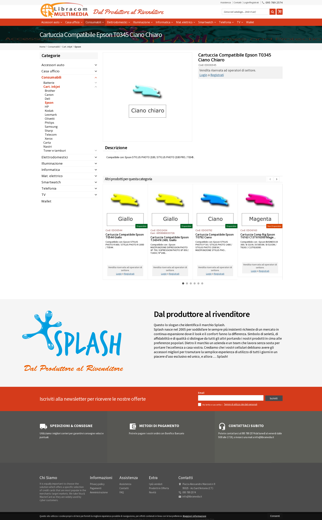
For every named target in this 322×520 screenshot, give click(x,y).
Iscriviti (274, 447)
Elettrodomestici (118, 22)
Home (42, 46)
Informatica (164, 22)
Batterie (48, 83)
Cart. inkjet (51, 87)
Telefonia (226, 22)
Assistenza (225, 2)
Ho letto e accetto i (210, 453)
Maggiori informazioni (194, 516)
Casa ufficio (73, 22)
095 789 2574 (272, 2)
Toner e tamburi (54, 150)
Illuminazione (143, 22)
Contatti (237, 2)
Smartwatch (207, 22)
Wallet (250, 22)
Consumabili (95, 22)
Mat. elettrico (185, 22)
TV (240, 22)
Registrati (217, 75)
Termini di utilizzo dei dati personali (240, 453)
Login (203, 75)
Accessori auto (51, 22)
